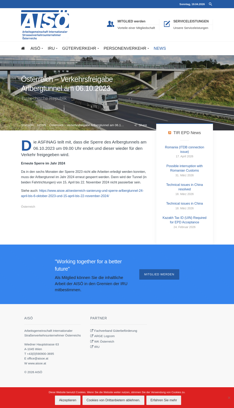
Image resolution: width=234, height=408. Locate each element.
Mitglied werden (159, 274)
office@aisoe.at (37, 358)
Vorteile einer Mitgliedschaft (136, 28)
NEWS (41, 125)
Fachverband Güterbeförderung (115, 330)
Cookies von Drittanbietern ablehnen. (113, 400)
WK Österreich (104, 341)
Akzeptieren (67, 400)
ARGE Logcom (104, 336)
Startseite (27, 125)
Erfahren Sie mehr (163, 400)
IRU (97, 346)
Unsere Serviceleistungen (190, 28)
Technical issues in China (184, 203)
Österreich (28, 206)
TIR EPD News (187, 132)
